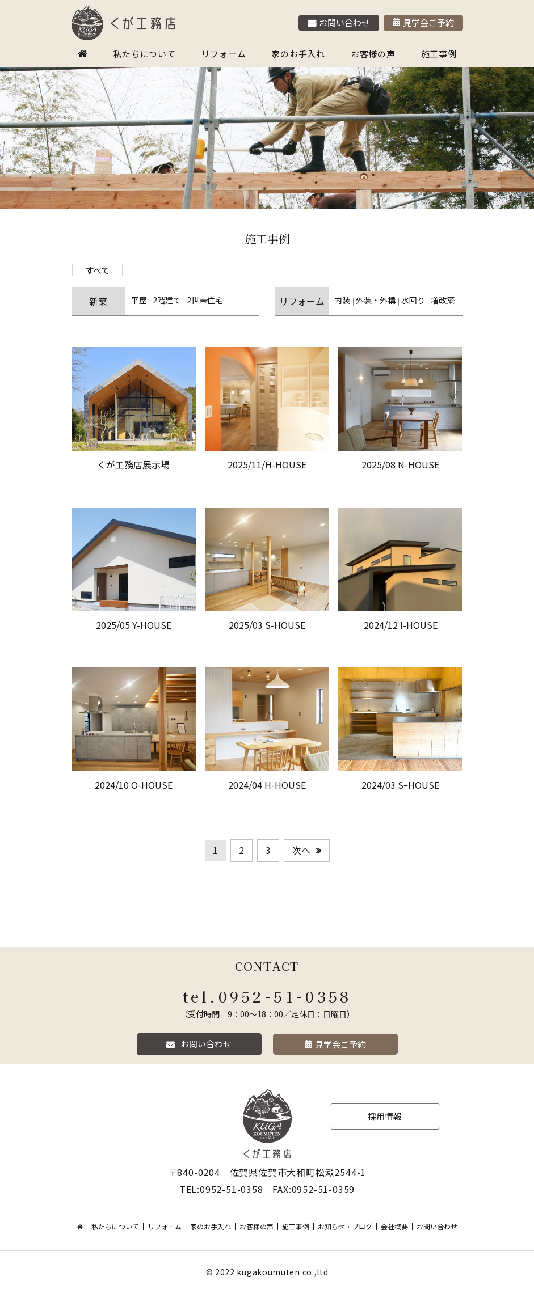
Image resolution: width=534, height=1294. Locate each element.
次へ (301, 850)
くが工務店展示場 (133, 464)
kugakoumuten (268, 1272)
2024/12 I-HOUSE (401, 625)
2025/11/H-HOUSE (267, 464)
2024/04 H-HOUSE (267, 785)
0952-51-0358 (284, 996)
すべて (97, 270)
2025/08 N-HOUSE (400, 464)
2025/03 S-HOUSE (267, 625)
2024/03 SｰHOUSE (400, 785)
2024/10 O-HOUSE (134, 785)
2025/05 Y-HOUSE (133, 625)
